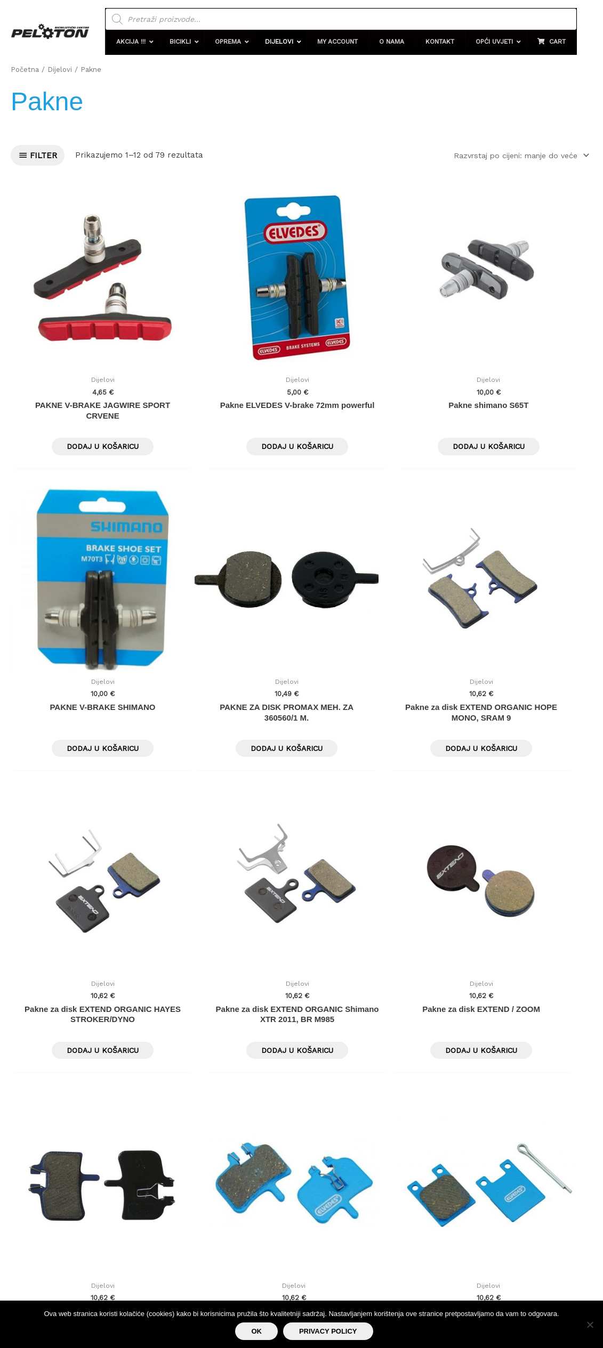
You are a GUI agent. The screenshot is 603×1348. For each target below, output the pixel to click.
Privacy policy (328, 1331)
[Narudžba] (515, 155)
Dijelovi (61, 69)
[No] (589, 1324)
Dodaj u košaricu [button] (79, 401)
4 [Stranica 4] (92, 977)
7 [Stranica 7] (164, 977)
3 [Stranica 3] (69, 977)
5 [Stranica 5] (116, 977)
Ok (256, 1331)
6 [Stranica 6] (140, 977)
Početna (25, 69)
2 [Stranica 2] (45, 977)
